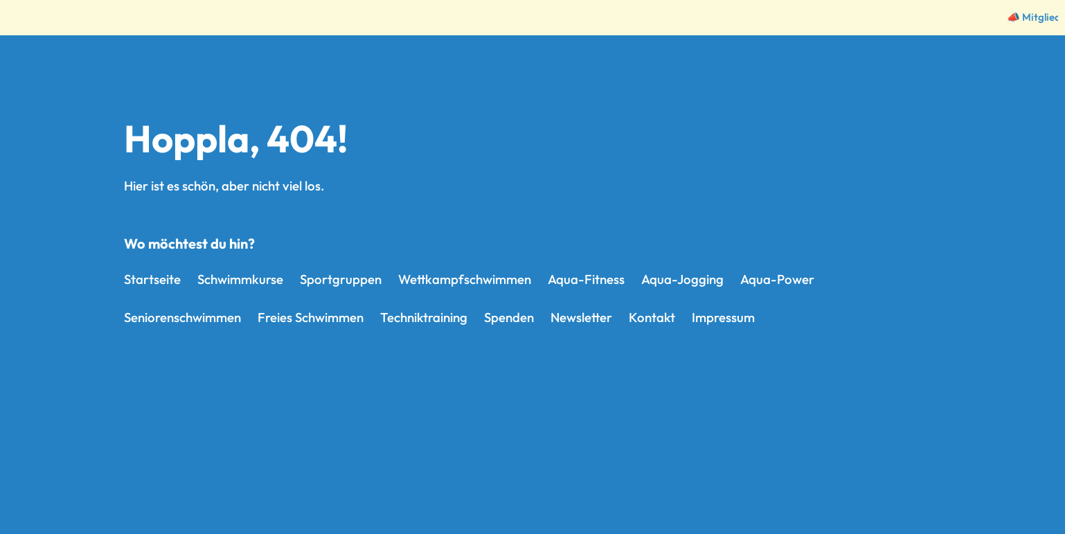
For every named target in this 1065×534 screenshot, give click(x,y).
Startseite (152, 279)
